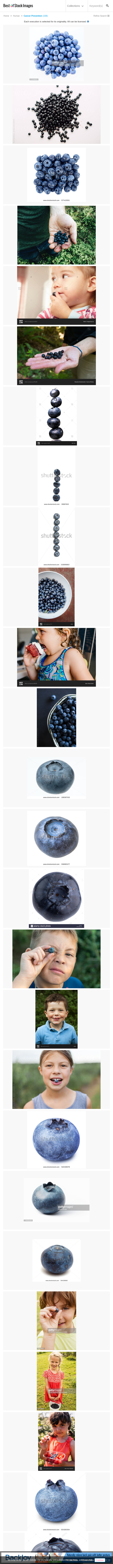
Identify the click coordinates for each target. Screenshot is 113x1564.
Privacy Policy (88, 1560)
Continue (100, 1560)
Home (6, 16)
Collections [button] (76, 6)
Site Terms (73, 1560)
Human (16, 16)
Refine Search (100, 16)
